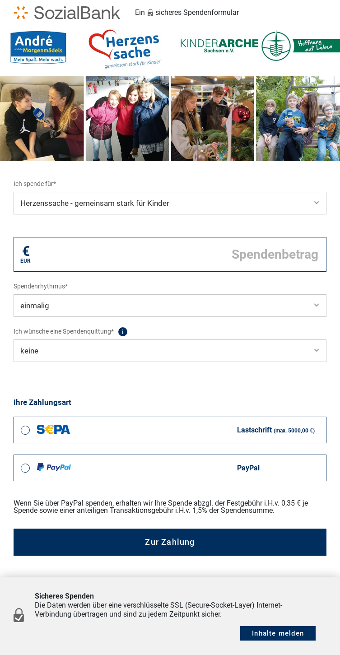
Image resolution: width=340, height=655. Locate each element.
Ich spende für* (35, 184)
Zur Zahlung (170, 542)
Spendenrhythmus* (41, 286)
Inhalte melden (278, 633)
